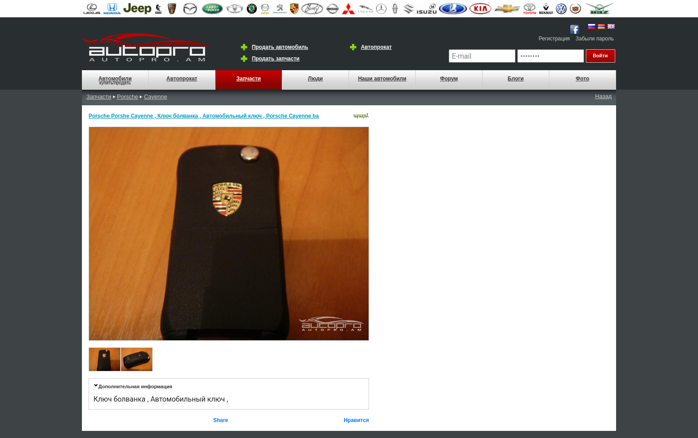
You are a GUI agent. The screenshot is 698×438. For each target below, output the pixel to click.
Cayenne (155, 96)
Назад (603, 96)
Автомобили (115, 79)
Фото (582, 79)
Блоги (516, 79)
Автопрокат (376, 47)
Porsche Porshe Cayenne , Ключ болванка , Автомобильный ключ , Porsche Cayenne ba (204, 116)
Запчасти (248, 79)
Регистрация (554, 39)
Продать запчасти (276, 59)
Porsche (127, 96)
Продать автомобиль (280, 47)
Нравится (356, 420)
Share (220, 420)
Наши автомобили (382, 79)
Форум (449, 79)
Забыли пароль (595, 39)
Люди (315, 79)
